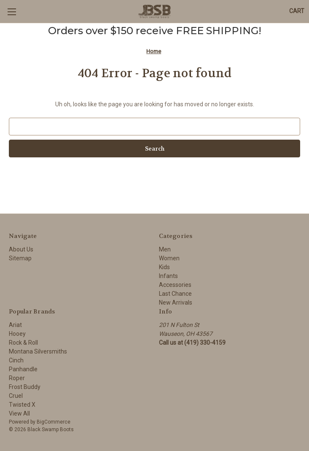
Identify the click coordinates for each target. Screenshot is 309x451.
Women (169, 258)
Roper (17, 378)
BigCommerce (53, 422)
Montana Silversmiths (38, 351)
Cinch (16, 360)
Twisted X (22, 404)
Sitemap (20, 258)
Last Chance (175, 293)
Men (165, 249)
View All (19, 413)
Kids (164, 267)
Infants (168, 276)
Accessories (175, 284)
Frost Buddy (24, 386)
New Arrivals (175, 302)
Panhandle (23, 369)
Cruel (16, 395)
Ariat (15, 324)
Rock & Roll (23, 342)
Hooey (17, 333)
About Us (21, 249)
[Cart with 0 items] (297, 11)
